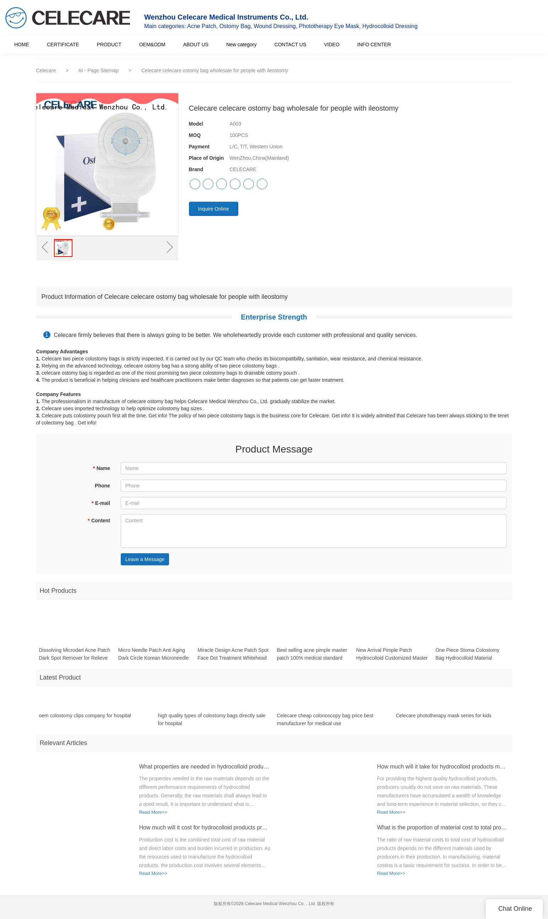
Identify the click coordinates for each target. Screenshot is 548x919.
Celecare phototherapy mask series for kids (444, 719)
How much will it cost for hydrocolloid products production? (205, 831)
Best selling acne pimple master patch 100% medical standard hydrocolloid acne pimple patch (312, 658)
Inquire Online (213, 209)
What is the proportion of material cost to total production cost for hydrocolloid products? (443, 831)
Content (98, 520)
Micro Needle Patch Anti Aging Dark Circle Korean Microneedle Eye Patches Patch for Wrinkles (153, 658)
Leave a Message (145, 559)
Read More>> (153, 816)
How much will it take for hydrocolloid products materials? (443, 770)
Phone (102, 485)
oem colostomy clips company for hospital (85, 719)
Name (101, 468)
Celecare (46, 70)
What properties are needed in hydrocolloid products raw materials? (205, 770)
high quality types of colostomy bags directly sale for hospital (212, 723)
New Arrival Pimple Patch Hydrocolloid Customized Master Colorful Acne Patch (392, 658)
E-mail (100, 503)
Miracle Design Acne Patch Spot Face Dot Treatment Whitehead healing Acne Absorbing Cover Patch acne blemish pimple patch (233, 658)
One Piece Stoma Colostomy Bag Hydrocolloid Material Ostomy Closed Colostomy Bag (470, 658)
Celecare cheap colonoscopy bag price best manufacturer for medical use (325, 723)
